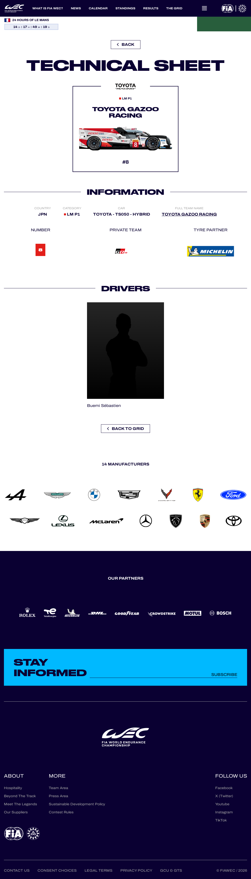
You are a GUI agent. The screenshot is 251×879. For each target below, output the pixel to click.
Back (125, 44)
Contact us (17, 870)
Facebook (224, 788)
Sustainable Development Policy (77, 804)
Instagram (224, 812)
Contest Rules (61, 812)
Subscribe (224, 674)
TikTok (221, 820)
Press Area (58, 796)
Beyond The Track (20, 796)
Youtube (222, 804)
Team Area (58, 788)
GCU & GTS (171, 870)
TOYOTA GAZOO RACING (189, 214)
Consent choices (57, 870)
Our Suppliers (16, 812)
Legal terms (99, 870)
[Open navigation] (204, 8)
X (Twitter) (224, 796)
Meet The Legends (20, 804)
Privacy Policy (136, 870)
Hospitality (13, 788)
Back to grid (125, 429)
